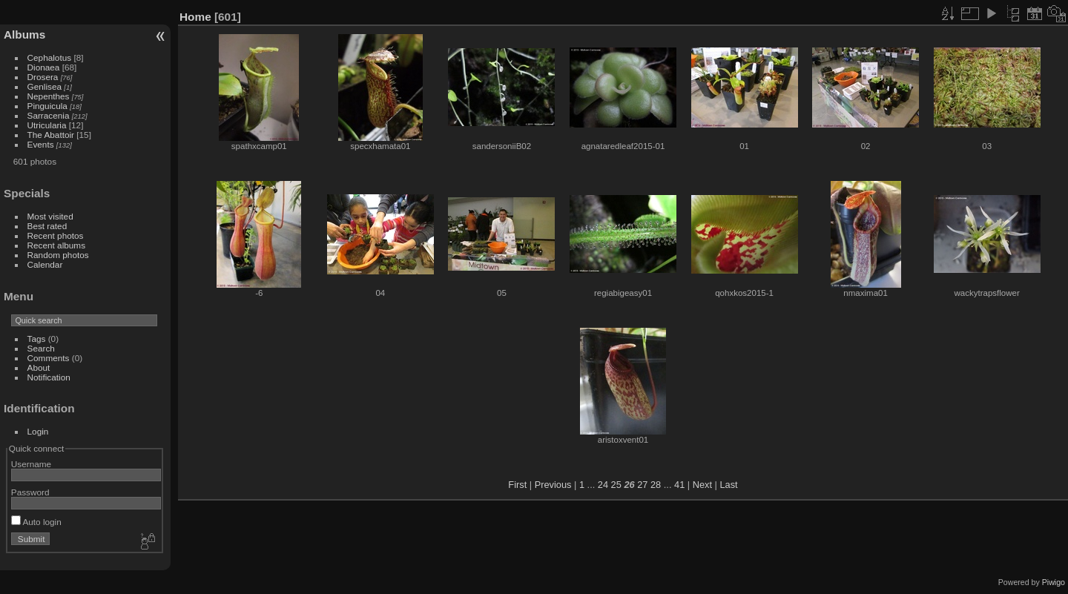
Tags (36, 338)
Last (728, 484)
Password (30, 492)
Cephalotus (49, 57)
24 (603, 484)
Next (702, 484)
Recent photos (55, 235)
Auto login (36, 522)
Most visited (50, 216)
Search (41, 348)
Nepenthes (48, 96)
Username (31, 464)
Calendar (45, 264)
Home (195, 16)
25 (616, 484)
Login (38, 431)
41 (679, 484)
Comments (48, 358)
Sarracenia (48, 115)
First (517, 484)
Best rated (47, 226)
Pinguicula (47, 105)
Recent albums (56, 245)
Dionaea (43, 67)
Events (40, 144)
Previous (553, 484)
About (38, 367)
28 (655, 484)
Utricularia (47, 125)
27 (642, 484)
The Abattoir (50, 134)
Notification (48, 377)
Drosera (43, 77)
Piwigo (1053, 582)
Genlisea (44, 86)
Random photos (58, 255)
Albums (24, 34)
